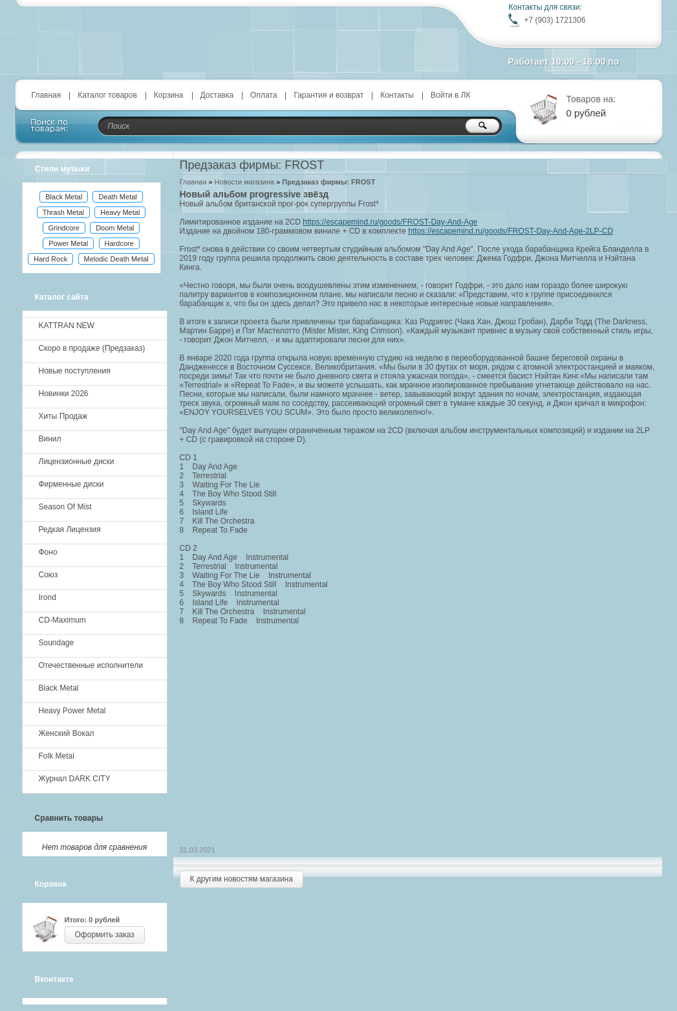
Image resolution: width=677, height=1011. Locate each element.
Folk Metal (56, 756)
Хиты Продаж (63, 416)
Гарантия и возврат (328, 95)
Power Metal (68, 243)
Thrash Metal (63, 212)
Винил (50, 438)
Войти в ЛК (451, 95)
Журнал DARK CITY (75, 778)
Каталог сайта (62, 297)
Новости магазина (244, 182)
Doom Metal (115, 228)
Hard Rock (50, 259)
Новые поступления (75, 370)
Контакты (397, 95)
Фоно (48, 552)
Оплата (263, 95)
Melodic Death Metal (116, 259)
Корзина (169, 95)
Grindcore (64, 228)
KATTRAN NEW (66, 325)
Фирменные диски (71, 484)
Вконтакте (54, 979)
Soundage (56, 642)
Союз (48, 574)
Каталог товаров (107, 95)
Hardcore (119, 243)
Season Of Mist (65, 506)
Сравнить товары (69, 818)
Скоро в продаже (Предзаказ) (92, 348)
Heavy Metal (120, 212)
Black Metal (63, 197)
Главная (46, 95)
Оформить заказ (104, 934)
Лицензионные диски (76, 461)
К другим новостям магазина (241, 878)
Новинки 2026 (64, 393)
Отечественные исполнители (91, 665)
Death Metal (117, 197)
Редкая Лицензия (70, 529)
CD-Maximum (62, 620)
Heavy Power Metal (72, 710)
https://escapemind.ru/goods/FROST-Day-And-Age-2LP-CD (510, 231)
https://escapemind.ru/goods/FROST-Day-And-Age (390, 222)
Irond (47, 597)
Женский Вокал (66, 733)
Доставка (217, 95)
